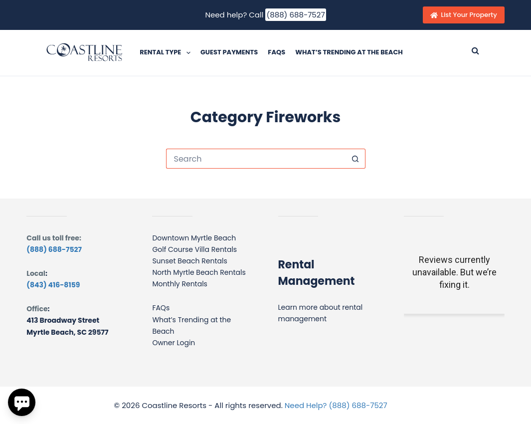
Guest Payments (229, 52)
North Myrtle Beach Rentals (198, 272)
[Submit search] (476, 50)
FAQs (276, 52)
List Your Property (463, 14)
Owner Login (173, 343)
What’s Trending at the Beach (349, 52)
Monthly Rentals (179, 284)
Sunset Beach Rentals (189, 261)
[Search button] (355, 159)
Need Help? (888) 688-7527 (336, 405)
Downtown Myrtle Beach (194, 238)
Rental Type (167, 53)
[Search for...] (256, 159)
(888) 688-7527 (295, 14)
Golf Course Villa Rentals (194, 249)
